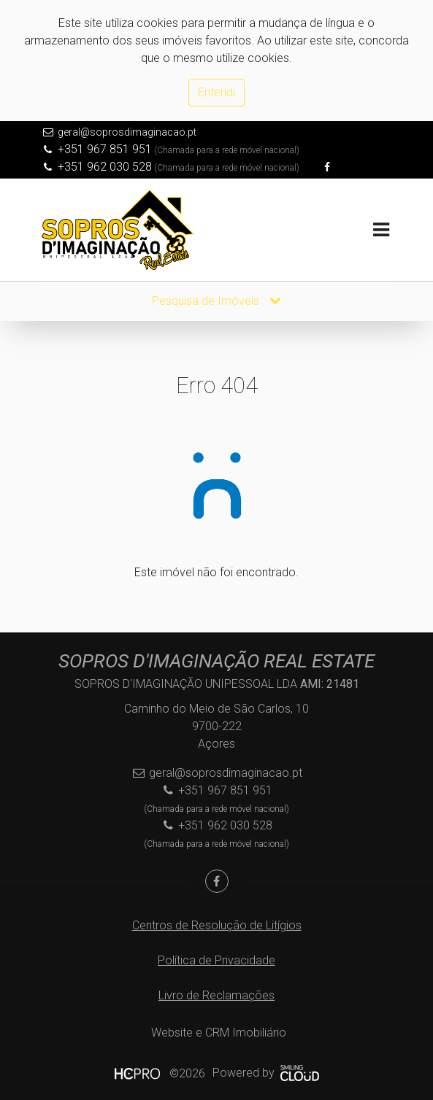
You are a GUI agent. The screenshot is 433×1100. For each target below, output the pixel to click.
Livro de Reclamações (216, 995)
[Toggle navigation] (381, 230)
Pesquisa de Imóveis (216, 301)
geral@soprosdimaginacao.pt (127, 132)
